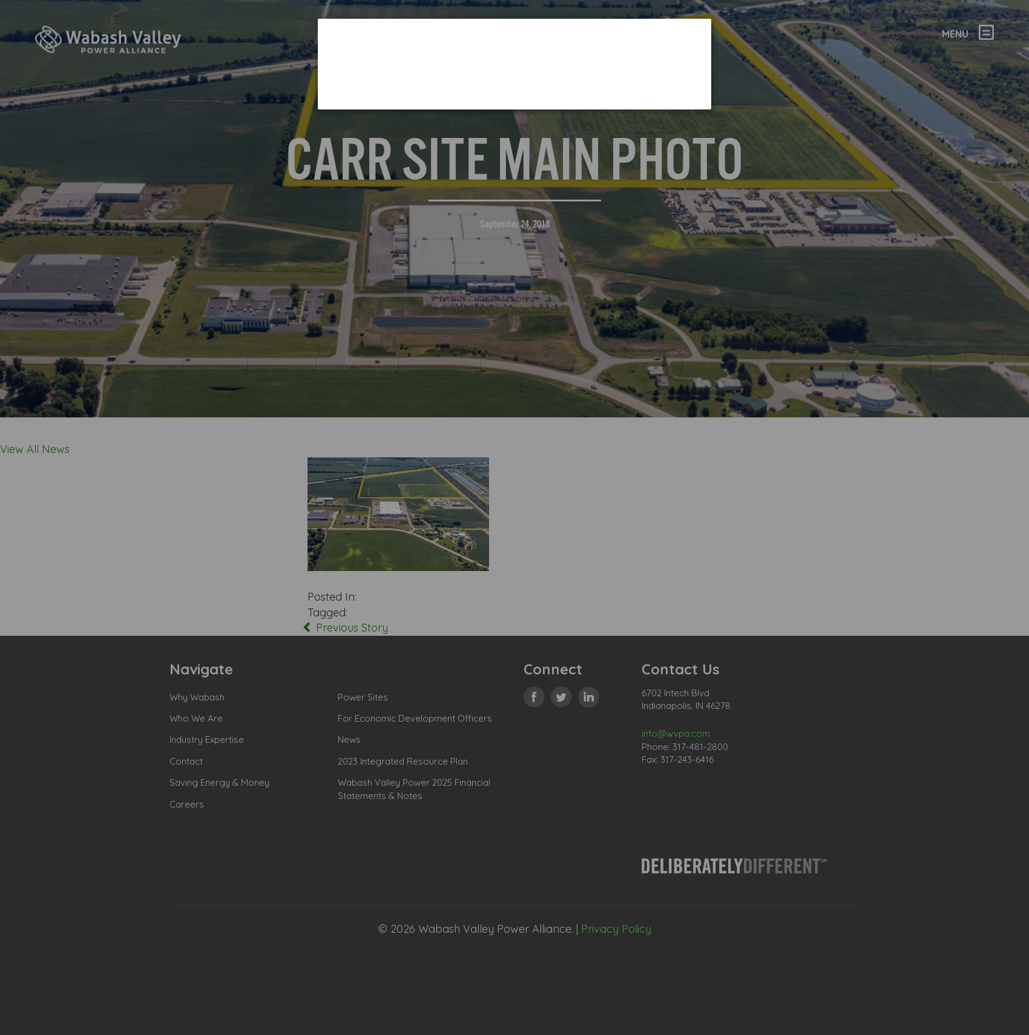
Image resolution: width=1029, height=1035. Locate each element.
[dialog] (514, 63)
